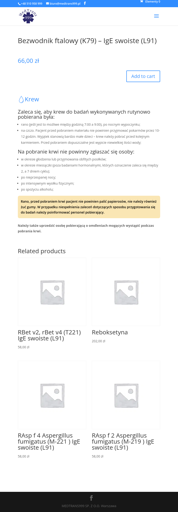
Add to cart (143, 76)
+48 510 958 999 (31, 4)
